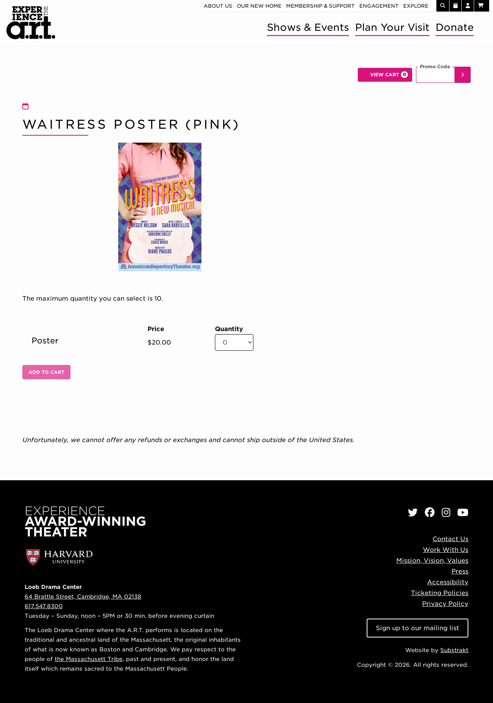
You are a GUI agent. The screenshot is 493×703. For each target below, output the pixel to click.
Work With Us (445, 549)
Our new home (259, 6)
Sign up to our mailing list (417, 628)
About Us (218, 6)
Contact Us (450, 539)
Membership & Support (320, 6)
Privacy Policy (445, 603)
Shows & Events (308, 27)
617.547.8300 (44, 606)
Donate (455, 27)
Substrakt (454, 650)
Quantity (229, 329)
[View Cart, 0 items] (385, 75)
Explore (415, 6)
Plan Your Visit (392, 27)
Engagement (379, 6)
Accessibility (447, 582)
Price (156, 329)
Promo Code (435, 66)
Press (459, 571)
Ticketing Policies (439, 593)
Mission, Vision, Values (432, 560)
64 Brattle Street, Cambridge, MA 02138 (83, 596)
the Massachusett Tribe (88, 659)
